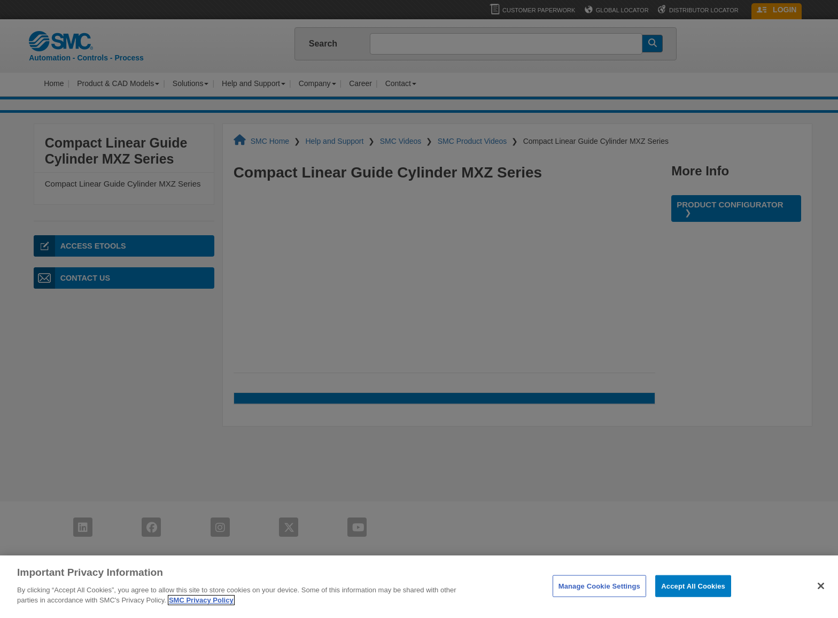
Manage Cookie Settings (599, 586)
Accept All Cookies (693, 586)
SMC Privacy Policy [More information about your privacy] (201, 600)
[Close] (821, 586)
